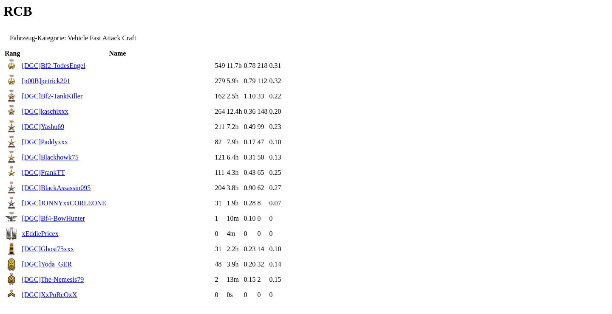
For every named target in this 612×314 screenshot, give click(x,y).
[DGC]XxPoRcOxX (49, 294)
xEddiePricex (40, 233)
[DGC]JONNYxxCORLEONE (64, 203)
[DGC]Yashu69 (43, 126)
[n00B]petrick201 (46, 80)
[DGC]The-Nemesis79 (53, 279)
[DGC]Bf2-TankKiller (52, 96)
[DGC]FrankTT (43, 172)
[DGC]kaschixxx (45, 111)
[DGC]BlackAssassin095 (56, 187)
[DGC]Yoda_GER (47, 264)
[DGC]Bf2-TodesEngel (53, 65)
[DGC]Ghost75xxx (48, 248)
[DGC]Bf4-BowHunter (53, 218)
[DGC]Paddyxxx (45, 142)
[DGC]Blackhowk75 (50, 157)
